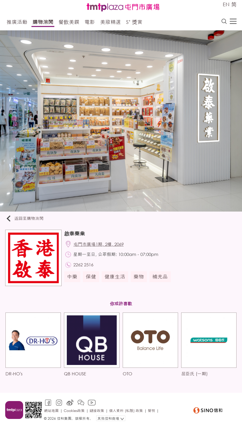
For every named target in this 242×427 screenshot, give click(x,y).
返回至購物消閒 (24, 218)
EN (226, 4)
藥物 (139, 277)
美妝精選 (110, 22)
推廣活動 (16, 22)
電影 (89, 22)
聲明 (151, 410)
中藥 (72, 277)
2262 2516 (83, 264)
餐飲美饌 (68, 22)
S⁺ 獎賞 (134, 22)
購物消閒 (42, 22)
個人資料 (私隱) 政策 (126, 410)
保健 (91, 277)
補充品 (160, 277)
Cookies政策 (74, 410)
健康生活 (114, 277)
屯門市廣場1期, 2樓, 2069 (99, 244)
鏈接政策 (97, 410)
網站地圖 (51, 410)
